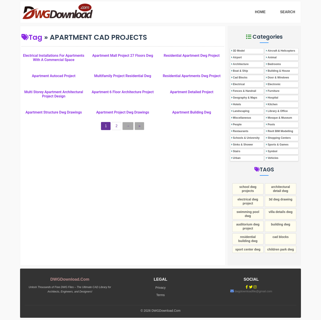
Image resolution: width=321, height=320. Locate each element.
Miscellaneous (242, 117)
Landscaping (241, 111)
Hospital (273, 97)
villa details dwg (280, 212)
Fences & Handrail (244, 91)
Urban (237, 158)
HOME (260, 12)
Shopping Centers (279, 137)
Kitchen (273, 104)
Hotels (237, 104)
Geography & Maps (245, 97)
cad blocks (280, 237)
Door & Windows (278, 77)
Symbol (272, 151)
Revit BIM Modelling (280, 131)
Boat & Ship (240, 70)
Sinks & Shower (243, 144)
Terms (160, 295)
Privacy (160, 287)
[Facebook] (247, 287)
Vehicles (273, 158)
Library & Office (278, 111)
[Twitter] (251, 287)
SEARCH (287, 12)
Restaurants (240, 131)
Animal (272, 57)
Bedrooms (274, 64)
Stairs (236, 151)
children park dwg (280, 249)
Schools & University (246, 137)
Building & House (279, 70)
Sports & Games (278, 144)
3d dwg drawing (280, 199)
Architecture (241, 64)
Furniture (274, 91)
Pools (271, 124)
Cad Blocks (240, 77)
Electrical (239, 84)
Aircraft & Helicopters (281, 50)
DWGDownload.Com (69, 279)
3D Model (239, 50)
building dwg (280, 224)
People (237, 124)
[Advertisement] (123, 164)
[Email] (232, 291)
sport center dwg (247, 249)
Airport (237, 57)
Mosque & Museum (280, 117)
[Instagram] (255, 287)
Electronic (274, 84)
